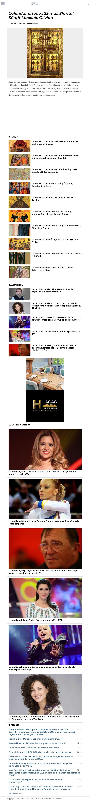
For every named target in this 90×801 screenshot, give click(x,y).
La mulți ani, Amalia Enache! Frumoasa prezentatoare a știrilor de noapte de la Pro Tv (42, 472)
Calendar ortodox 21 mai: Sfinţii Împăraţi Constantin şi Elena (52, 184)
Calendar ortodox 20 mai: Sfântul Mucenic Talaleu (53, 198)
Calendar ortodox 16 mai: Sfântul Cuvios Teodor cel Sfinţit (56, 254)
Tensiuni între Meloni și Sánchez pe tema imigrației (35, 739)
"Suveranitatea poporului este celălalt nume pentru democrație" (35, 781)
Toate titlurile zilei (15, 793)
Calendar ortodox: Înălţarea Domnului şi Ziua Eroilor (55, 240)
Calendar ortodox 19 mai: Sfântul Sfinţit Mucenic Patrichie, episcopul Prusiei (52, 212)
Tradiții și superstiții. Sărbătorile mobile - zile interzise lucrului (40, 752)
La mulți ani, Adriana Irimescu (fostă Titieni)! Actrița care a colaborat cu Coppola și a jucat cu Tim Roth (56, 305)
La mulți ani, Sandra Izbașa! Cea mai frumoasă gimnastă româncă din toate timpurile (44, 522)
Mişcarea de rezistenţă (45, 4)
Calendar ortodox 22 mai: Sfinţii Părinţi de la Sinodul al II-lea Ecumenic (54, 170)
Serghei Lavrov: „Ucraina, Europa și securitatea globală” (37, 743)
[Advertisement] (45, 116)
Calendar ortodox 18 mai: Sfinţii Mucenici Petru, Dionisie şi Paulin (56, 226)
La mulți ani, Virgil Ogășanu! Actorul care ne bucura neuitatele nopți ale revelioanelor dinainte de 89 (54, 347)
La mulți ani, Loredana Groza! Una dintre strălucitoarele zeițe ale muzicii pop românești (56, 318)
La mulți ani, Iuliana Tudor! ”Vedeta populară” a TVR (56, 332)
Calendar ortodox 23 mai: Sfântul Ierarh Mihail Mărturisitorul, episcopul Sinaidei (55, 156)
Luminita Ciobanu (31, 23)
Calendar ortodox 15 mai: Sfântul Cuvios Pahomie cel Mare (52, 268)
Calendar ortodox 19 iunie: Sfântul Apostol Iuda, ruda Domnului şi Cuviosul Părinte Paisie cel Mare (41, 757)
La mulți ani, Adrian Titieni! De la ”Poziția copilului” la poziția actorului (52, 290)
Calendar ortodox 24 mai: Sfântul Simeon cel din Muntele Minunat (55, 142)
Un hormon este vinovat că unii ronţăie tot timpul (34, 748)
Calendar (26, 425)
